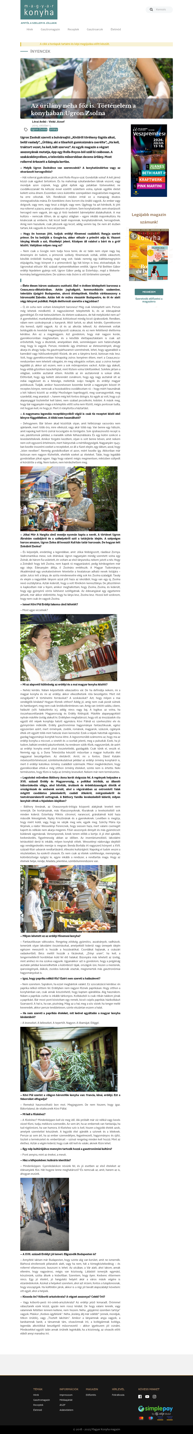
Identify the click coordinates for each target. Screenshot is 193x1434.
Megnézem (149, 292)
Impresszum (66, 1395)
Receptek (73, 29)
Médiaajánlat (66, 1400)
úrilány (53, 129)
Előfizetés (91, 1395)
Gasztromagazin (50, 29)
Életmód (116, 29)
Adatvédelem (66, 1410)
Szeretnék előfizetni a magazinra (148, 300)
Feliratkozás (118, 1395)
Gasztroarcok (95, 29)
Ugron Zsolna (39, 129)
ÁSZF (63, 1405)
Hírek (30, 29)
